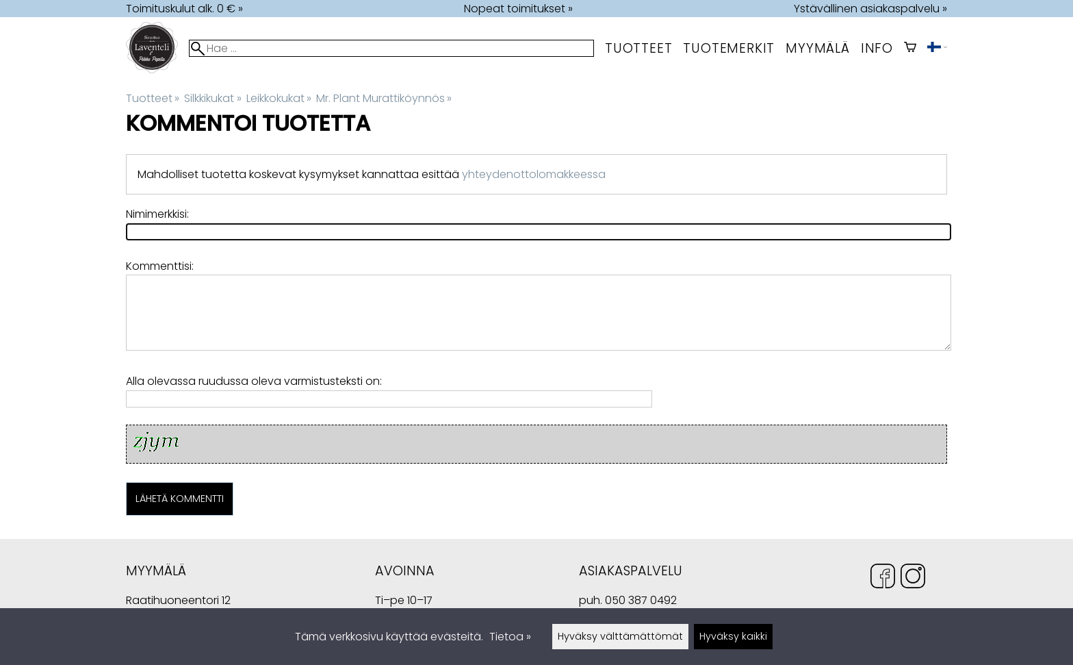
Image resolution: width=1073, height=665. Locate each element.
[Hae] (391, 48)
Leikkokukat (278, 98)
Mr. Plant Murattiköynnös (384, 98)
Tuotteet (638, 48)
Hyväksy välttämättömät (620, 636)
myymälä (818, 48)
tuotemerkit (729, 48)
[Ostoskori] (910, 48)
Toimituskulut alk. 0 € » (184, 8)
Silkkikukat (212, 98)
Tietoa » (510, 636)
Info (877, 48)
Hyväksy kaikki (733, 636)
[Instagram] (913, 578)
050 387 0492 (641, 600)
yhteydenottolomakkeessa (534, 174)
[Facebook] (882, 578)
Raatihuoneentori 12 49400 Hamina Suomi (178, 601)
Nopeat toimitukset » (518, 8)
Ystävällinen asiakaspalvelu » (870, 8)
